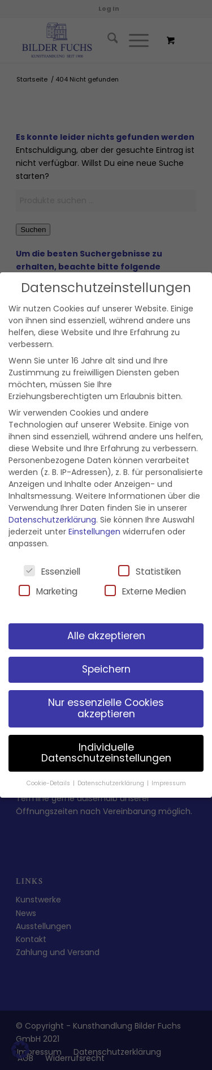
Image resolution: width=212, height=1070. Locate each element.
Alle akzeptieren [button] (106, 636)
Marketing (48, 591)
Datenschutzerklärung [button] (111, 783)
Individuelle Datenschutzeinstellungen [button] (106, 753)
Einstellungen (94, 531)
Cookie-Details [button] (49, 783)
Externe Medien (145, 591)
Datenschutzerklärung (52, 519)
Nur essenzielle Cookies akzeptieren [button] (106, 708)
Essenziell (52, 571)
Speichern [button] (106, 669)
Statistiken (149, 571)
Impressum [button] (169, 783)
